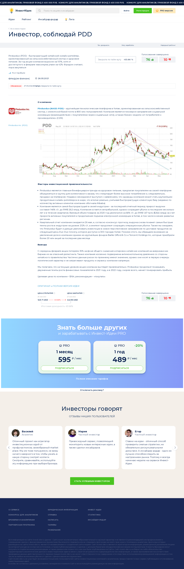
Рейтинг (26, 19)
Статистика (94, 515)
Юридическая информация (63, 510)
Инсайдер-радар (48, 19)
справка (52, 515)
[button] (9, 447)
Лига (71, 19)
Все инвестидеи (17, 29)
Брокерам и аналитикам (21, 520)
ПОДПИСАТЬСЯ (64, 368)
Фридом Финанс (19, 78)
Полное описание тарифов (92, 379)
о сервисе (13, 510)
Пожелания (54, 530)
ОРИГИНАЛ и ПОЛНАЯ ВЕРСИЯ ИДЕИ (58, 286)
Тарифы (52, 525)
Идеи (11, 19)
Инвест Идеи (94, 510)
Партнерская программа (21, 525)
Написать (53, 520)
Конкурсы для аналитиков (23, 515)
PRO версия (166, 10)
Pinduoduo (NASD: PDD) (50, 108)
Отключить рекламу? (92, 390)
